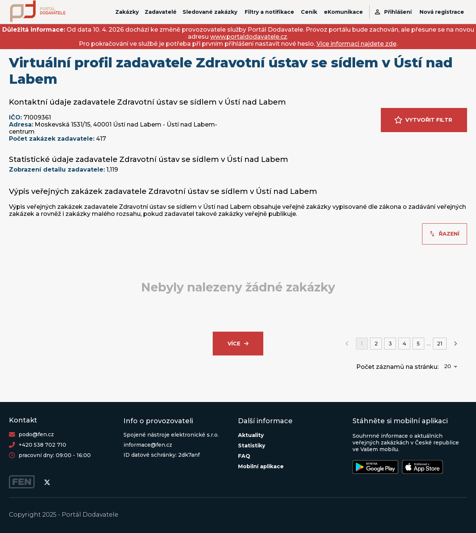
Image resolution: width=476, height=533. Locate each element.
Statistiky (251, 445)
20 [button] (447, 366)
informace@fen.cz (147, 444)
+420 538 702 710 (42, 444)
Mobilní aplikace (261, 466)
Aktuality (251, 435)
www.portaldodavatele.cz (248, 36)
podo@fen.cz (36, 434)
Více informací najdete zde (356, 43)
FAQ (244, 456)
